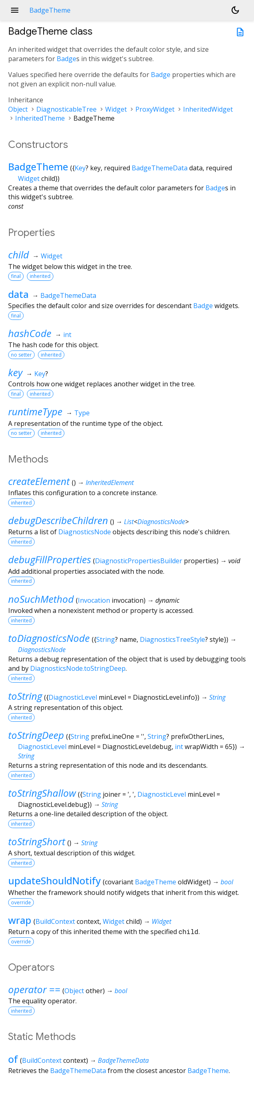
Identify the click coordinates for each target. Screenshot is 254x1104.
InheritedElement (110, 482)
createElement (39, 481)
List (129, 521)
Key (80, 167)
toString (25, 696)
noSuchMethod (41, 599)
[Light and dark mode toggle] (235, 10)
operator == (34, 989)
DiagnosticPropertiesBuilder (138, 560)
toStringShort (36, 841)
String (105, 639)
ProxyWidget (154, 109)
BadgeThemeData (160, 167)
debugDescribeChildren (58, 520)
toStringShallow (42, 793)
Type (82, 412)
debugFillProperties (49, 559)
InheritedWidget (208, 109)
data (18, 294)
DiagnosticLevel (73, 697)
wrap (19, 920)
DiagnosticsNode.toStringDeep (78, 668)
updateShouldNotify (54, 880)
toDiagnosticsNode (49, 638)
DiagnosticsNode (161, 521)
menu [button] (15, 10)
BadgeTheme (38, 166)
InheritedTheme (40, 118)
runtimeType (35, 411)
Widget (116, 109)
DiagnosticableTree (66, 109)
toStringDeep (36, 735)
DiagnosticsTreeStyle (172, 639)
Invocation (94, 600)
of (13, 1059)
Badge (66, 58)
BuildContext (55, 921)
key (15, 372)
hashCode (29, 333)
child (18, 254)
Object (18, 109)
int (67, 334)
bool (227, 881)
